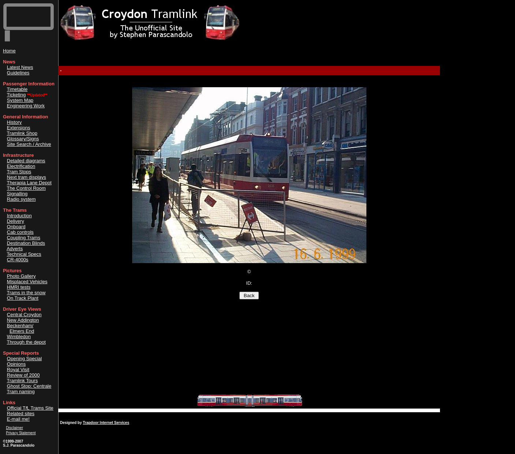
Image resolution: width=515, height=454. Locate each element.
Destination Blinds (26, 243)
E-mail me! (18, 419)
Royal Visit (18, 369)
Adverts (15, 248)
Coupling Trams (23, 237)
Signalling (17, 193)
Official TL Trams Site (30, 408)
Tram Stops (19, 171)
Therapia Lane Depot (29, 182)
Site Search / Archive (29, 144)
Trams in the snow (26, 292)
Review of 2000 (23, 375)
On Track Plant (22, 298)
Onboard (16, 226)
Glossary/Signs (23, 138)
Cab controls (20, 232)
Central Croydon (24, 314)
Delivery (15, 221)
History (14, 122)
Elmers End (22, 331)
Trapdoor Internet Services (106, 423)
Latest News (20, 67)
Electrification (21, 166)
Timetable (17, 89)
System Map (20, 100)
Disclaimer (14, 428)
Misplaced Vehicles (27, 281)
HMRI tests (18, 287)
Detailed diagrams (26, 160)
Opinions (16, 364)
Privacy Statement (21, 433)
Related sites (20, 413)
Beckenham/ (20, 325)
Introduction (19, 215)
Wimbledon (19, 336)
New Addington (23, 320)
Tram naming (21, 391)
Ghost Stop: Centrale (29, 386)
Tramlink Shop (22, 133)
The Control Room (26, 188)
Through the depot (26, 342)
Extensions (18, 127)
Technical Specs (24, 254)
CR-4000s (18, 259)
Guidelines (18, 72)
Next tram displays (26, 177)
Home (9, 50)
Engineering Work (26, 105)
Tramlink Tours (22, 380)
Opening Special (24, 358)
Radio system (21, 199)
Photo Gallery (21, 276)
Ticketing (16, 94)
